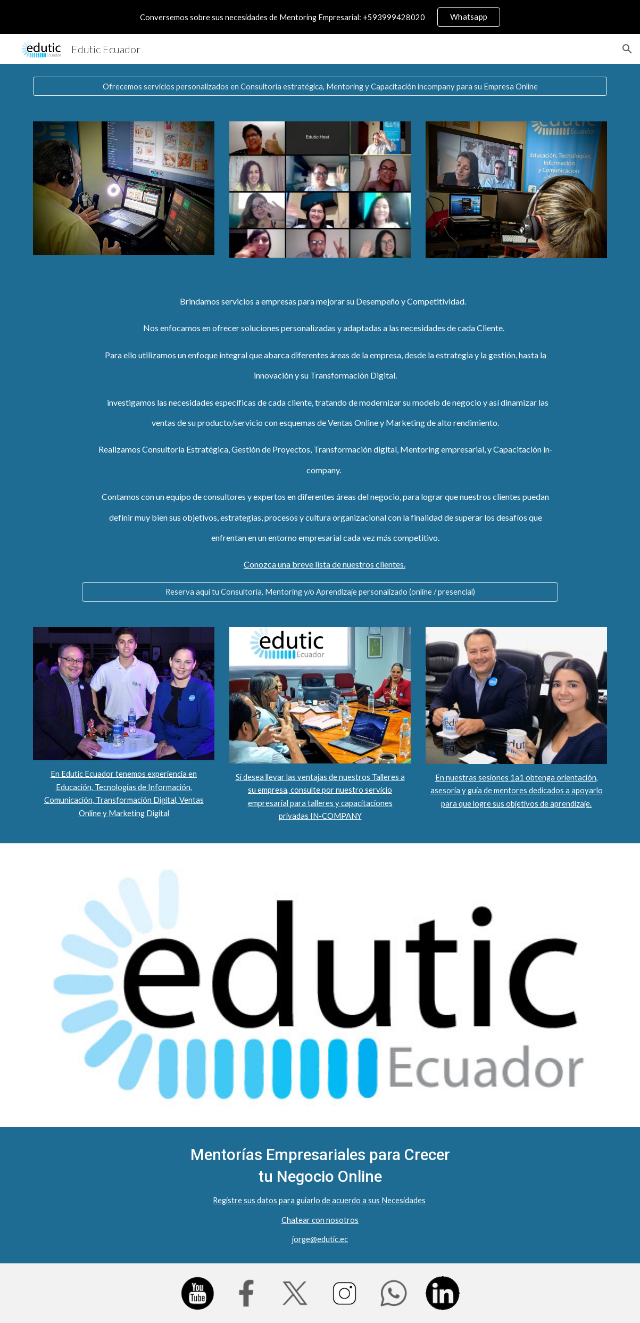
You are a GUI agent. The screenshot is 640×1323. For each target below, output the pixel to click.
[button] (627, 49)
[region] (320, 17)
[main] (320, 433)
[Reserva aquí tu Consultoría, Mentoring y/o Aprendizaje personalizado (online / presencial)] (320, 592)
